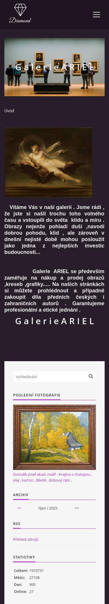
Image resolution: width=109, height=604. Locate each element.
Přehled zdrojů (25, 539)
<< (19, 508)
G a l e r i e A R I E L (54, 321)
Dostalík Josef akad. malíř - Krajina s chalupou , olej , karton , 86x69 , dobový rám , (52, 477)
